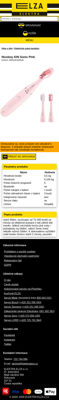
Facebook (9, 335)
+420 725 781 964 (30, 320)
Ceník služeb (11, 284)
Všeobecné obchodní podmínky (21, 256)
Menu (29, 40)
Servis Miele (11, 298)
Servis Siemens (12, 307)
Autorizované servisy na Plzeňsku (23, 289)
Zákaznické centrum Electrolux (21, 311)
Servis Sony (10, 315)
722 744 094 (20, 359)
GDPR (7, 265)
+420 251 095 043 (30, 302)
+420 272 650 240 (29, 315)
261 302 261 (47, 311)
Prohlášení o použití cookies (19, 251)
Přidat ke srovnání (19, 157)
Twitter (7, 344)
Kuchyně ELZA (12, 293)
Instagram (9, 339)
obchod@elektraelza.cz (25, 363)
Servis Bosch (11, 302)
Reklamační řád (13, 260)
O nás (7, 280)
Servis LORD (11, 320)
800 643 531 (44, 298)
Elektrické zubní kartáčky (26, 48)
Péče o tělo (7, 48)
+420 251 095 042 (33, 307)
